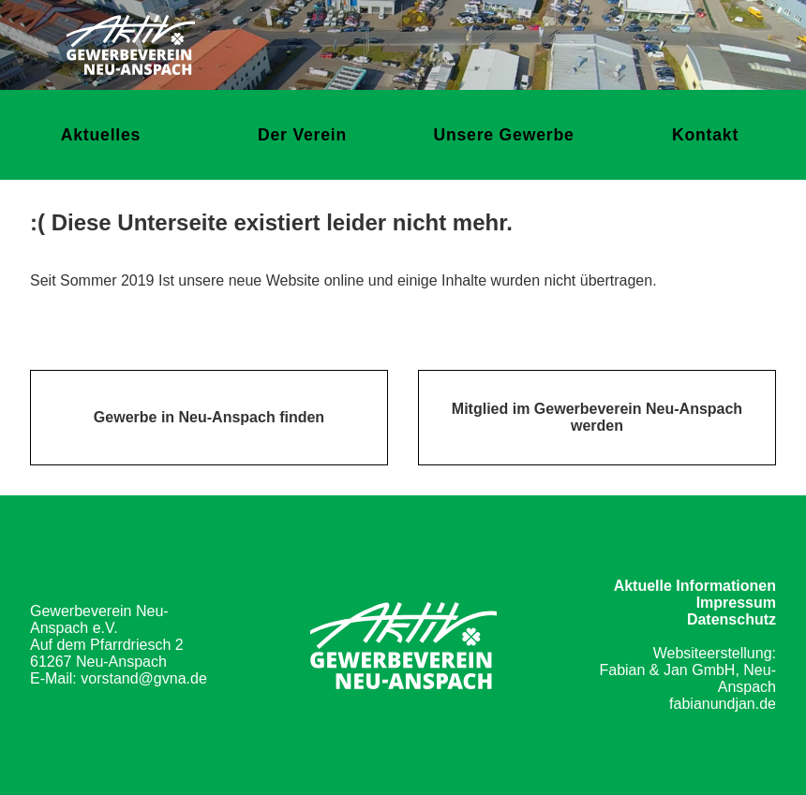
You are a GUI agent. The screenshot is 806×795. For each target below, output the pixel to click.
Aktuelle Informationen (695, 586)
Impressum (736, 603)
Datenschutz (731, 619)
